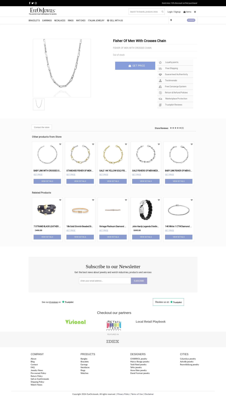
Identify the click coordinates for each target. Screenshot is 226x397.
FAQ (33, 367)
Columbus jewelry (188, 358)
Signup (177, 12)
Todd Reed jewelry (138, 364)
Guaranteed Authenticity (173, 74)
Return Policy (37, 376)
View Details (47, 181)
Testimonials (167, 80)
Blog (33, 361)
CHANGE (191, 20)
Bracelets (34, 20)
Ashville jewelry (186, 361)
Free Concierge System (172, 86)
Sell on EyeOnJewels (40, 379)
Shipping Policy (37, 381)
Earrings (47, 20)
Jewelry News (37, 370)
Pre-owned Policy (38, 373)
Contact (34, 364)
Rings (71, 20)
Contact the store (41, 127)
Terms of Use (137, 394)
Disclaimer (149, 394)
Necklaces (59, 20)
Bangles (84, 358)
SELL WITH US (115, 20)
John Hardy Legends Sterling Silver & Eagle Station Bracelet (159, 226)
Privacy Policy (123, 394)
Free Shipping (168, 68)
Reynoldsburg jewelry (189, 364)
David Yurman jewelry (140, 373)
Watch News (36, 384)
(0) (182, 128)
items (187, 12)
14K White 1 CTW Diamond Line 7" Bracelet (184, 226)
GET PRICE (137, 65)
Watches (80, 20)
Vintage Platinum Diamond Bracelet (115, 226)
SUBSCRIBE (139, 281)
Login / (171, 12)
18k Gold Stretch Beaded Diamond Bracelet (86, 226)
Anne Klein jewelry (138, 370)
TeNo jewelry (136, 367)
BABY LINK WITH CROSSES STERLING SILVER (54, 170)
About (33, 358)
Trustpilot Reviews (170, 105)
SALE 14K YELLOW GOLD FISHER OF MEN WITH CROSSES (125, 170)
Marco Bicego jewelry (139, 361)
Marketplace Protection (172, 99)
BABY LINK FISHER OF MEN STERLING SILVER (185, 170)
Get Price (38, 174)
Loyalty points (168, 62)
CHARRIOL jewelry (138, 358)
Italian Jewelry (96, 20)
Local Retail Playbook (151, 321)
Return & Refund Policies (173, 92)
